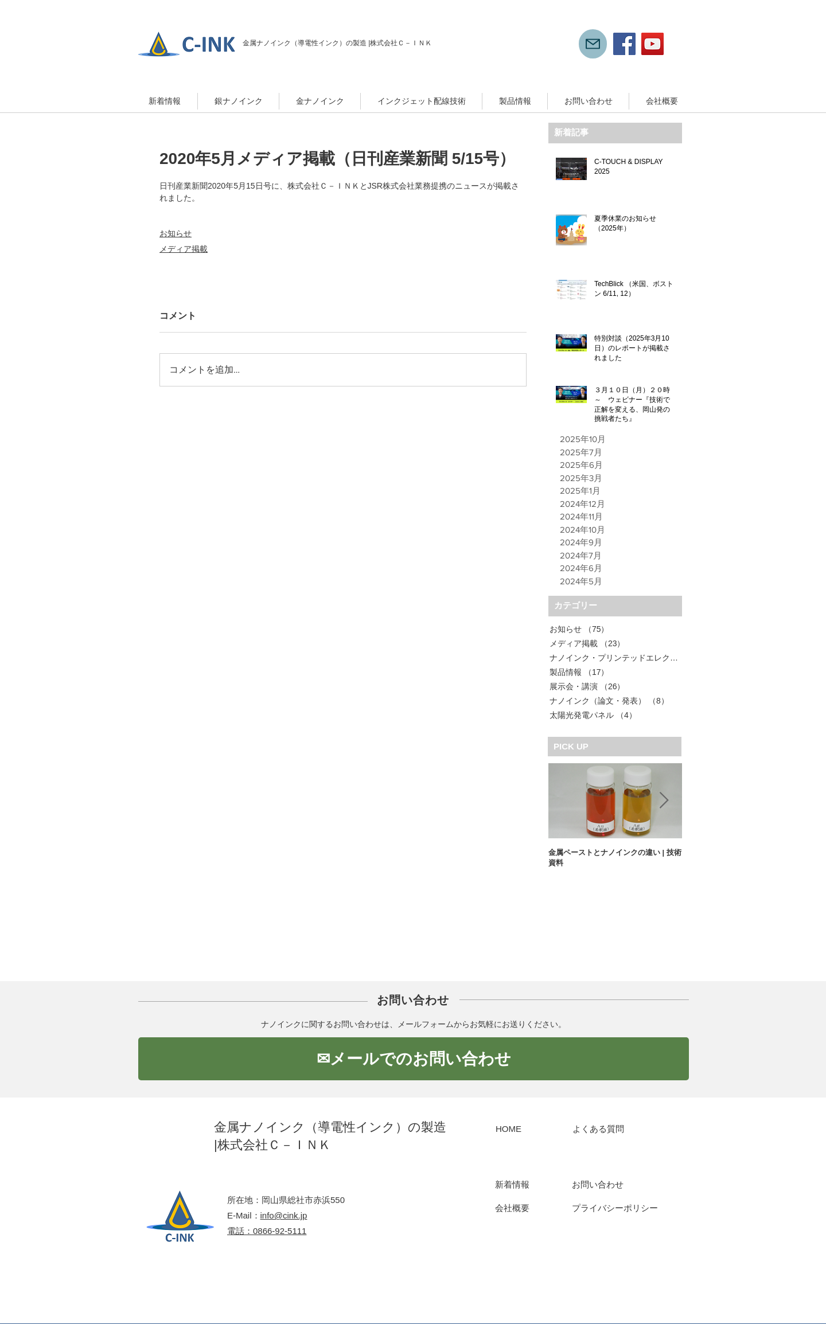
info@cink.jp (283, 1215)
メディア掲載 (183, 248)
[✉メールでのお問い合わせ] (413, 1058)
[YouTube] (652, 44)
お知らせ (175, 233)
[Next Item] (664, 801)
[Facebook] (624, 44)
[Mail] (593, 43)
